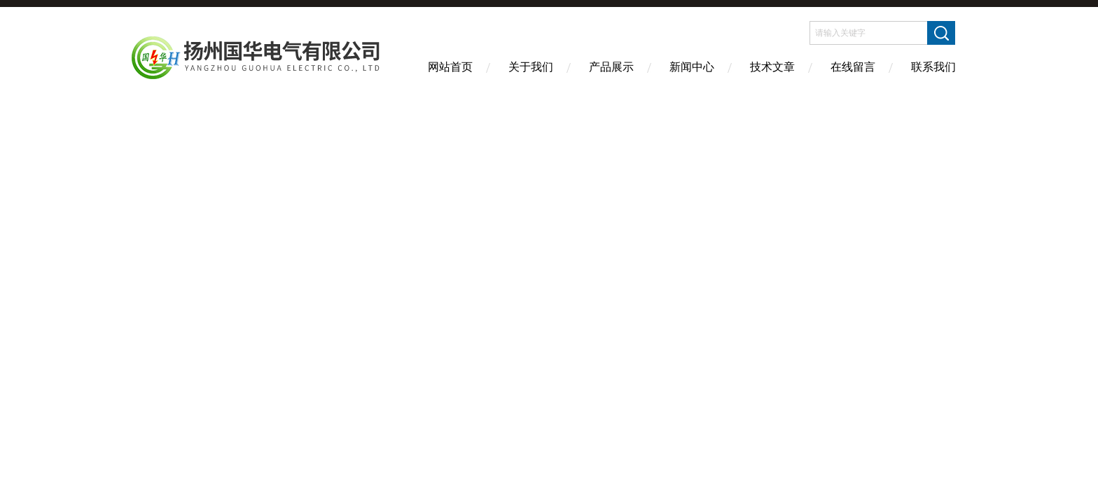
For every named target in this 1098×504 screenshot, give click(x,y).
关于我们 (530, 67)
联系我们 (933, 67)
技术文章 (772, 67)
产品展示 (611, 67)
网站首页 (450, 67)
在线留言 (853, 67)
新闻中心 (691, 67)
